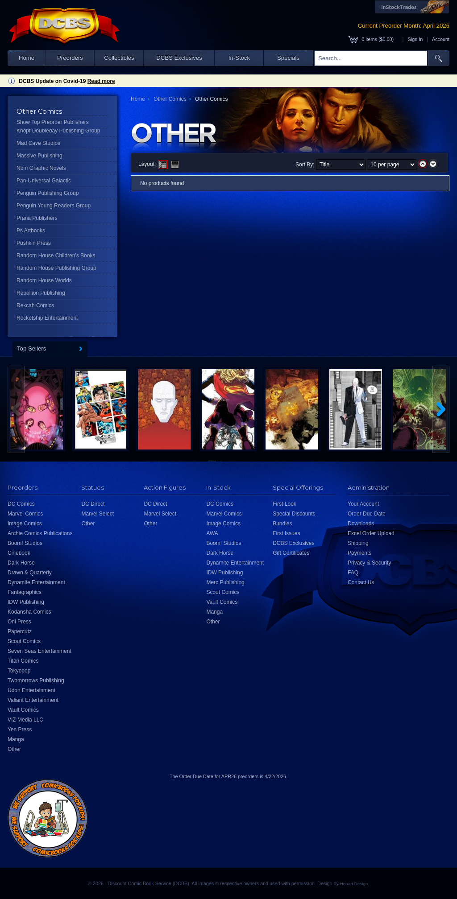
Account (440, 39)
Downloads (361, 523)
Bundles (282, 523)
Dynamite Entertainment (36, 582)
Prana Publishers (37, 218)
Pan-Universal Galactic (44, 180)
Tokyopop (19, 671)
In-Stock (239, 57)
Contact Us (361, 582)
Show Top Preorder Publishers (53, 122)
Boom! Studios (25, 543)
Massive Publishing (39, 156)
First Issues (286, 533)
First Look (284, 504)
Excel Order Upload (371, 533)
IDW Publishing (26, 602)
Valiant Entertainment (33, 700)
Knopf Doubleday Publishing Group (58, 131)
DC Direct (92, 504)
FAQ (353, 572)
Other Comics (170, 99)
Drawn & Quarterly (30, 572)
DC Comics (21, 504)
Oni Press (19, 622)
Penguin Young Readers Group (54, 205)
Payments (359, 553)
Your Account (363, 504)
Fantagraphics (25, 592)
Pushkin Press (34, 243)
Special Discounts (294, 514)
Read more (101, 81)
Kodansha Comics (29, 612)
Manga (16, 739)
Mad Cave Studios (38, 143)
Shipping (358, 543)
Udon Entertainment (31, 690)
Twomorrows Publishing (36, 680)
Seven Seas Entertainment (39, 651)
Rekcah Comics (35, 305)
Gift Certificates (291, 553)
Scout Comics (24, 641)
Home (26, 57)
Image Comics (25, 523)
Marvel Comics (25, 514)
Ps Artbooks (31, 230)
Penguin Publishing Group (48, 193)
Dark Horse (21, 563)
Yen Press (20, 729)
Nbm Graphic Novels (41, 168)
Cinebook (19, 553)
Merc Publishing (225, 582)
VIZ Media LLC (25, 720)
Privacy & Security (369, 563)
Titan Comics (23, 661)
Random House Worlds (44, 280)
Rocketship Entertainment (47, 318)
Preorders (70, 57)
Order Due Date (367, 514)
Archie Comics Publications (40, 533)
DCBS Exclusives (179, 57)
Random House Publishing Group (56, 268)
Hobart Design (354, 883)
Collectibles (119, 57)
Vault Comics (23, 710)
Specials (288, 57)
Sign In (415, 39)
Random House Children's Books (56, 255)
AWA (212, 533)
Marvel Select (97, 514)
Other (14, 749)
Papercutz (20, 631)
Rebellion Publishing (41, 293)
